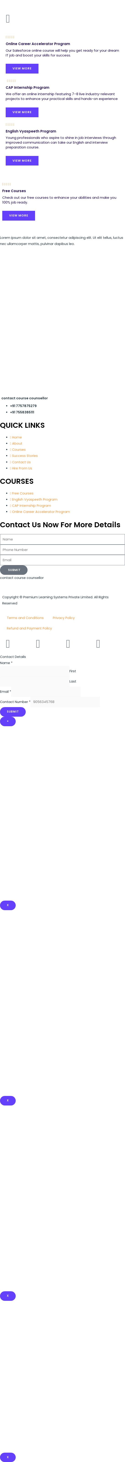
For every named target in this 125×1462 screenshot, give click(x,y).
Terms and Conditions (25, 618)
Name (6, 663)
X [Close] (8, 905)
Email (5, 691)
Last (72, 681)
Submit (13, 711)
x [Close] (8, 1100)
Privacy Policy (64, 618)
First (72, 671)
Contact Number (15, 702)
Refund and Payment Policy (29, 628)
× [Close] (8, 721)
